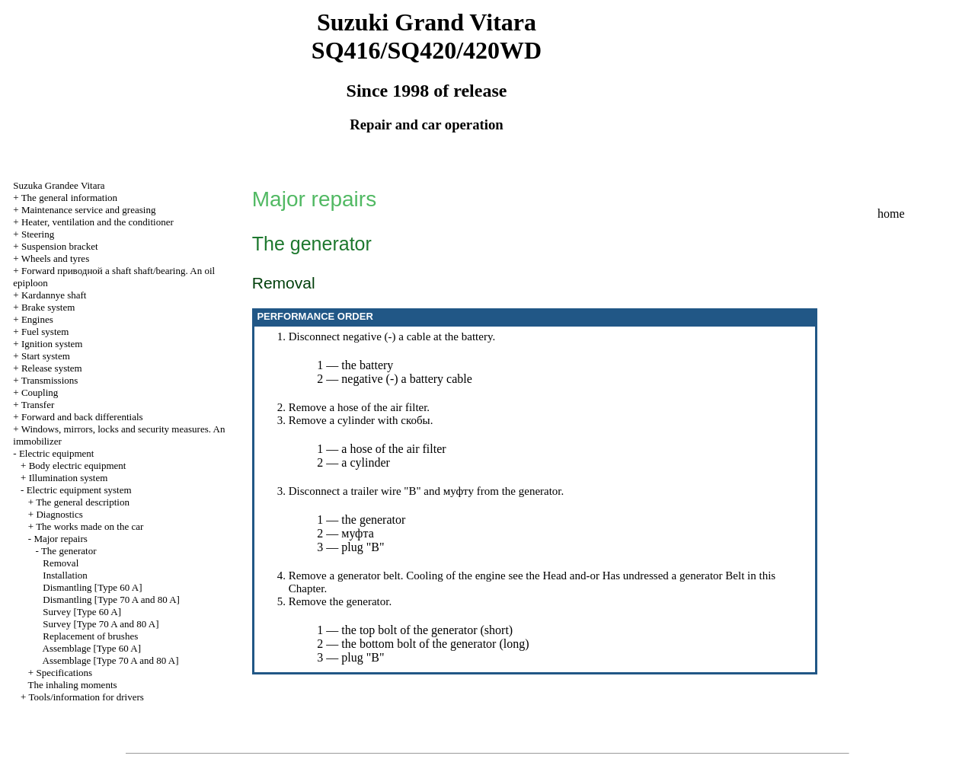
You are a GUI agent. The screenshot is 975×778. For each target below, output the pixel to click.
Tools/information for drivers (85, 697)
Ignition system (52, 343)
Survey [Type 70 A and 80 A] (100, 624)
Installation (65, 575)
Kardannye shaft (54, 295)
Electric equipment (56, 453)
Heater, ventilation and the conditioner (97, 222)
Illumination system (68, 477)
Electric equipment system (79, 490)
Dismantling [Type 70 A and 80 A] (111, 599)
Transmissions (49, 380)
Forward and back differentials (82, 416)
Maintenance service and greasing (88, 209)
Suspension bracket (59, 246)
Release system (51, 368)
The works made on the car (89, 526)
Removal (60, 563)
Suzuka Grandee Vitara (58, 185)
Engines (37, 319)
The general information (69, 197)
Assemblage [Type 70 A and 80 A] (111, 660)
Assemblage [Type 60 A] (92, 648)
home (891, 213)
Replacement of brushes (90, 636)
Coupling (39, 392)
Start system (45, 356)
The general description (82, 502)
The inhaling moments (72, 684)
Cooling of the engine (455, 575)
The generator (69, 550)
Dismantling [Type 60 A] (92, 587)
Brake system (48, 307)
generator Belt (711, 575)
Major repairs (60, 538)
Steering (37, 234)
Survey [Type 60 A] (82, 611)
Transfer (38, 404)
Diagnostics (59, 514)
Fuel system (45, 331)
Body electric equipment (77, 465)
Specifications (64, 672)
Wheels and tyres (55, 258)
